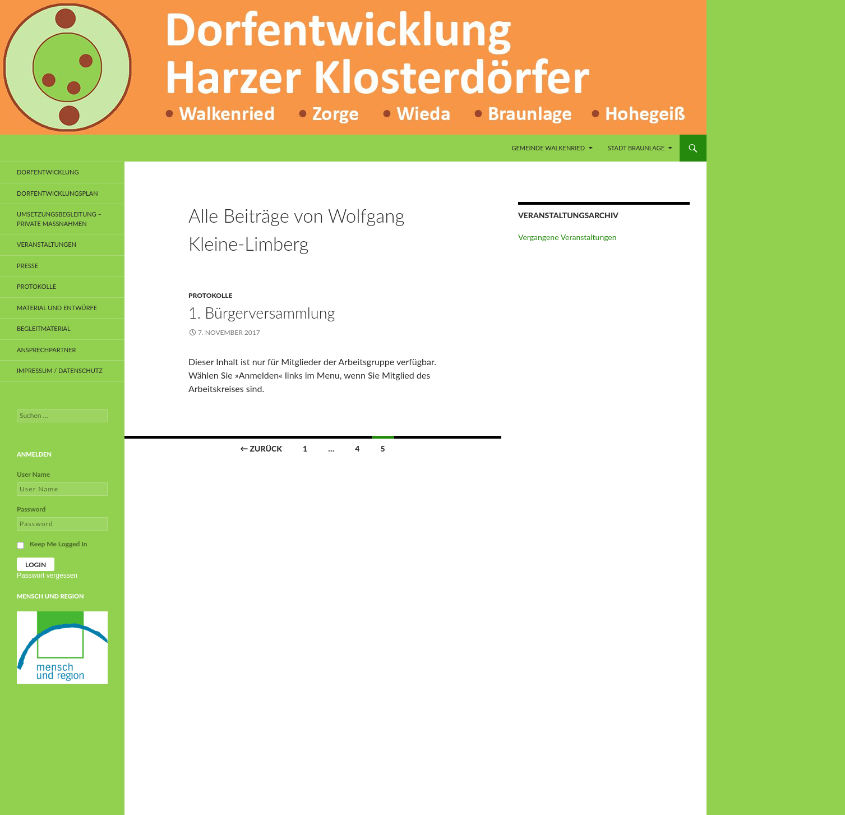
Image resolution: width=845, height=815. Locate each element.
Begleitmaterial (44, 328)
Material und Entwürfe (57, 307)
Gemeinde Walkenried (548, 147)
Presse (27, 265)
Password (31, 509)
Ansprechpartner (46, 349)
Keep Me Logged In (58, 544)
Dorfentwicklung (48, 172)
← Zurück (261, 448)
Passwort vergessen (47, 575)
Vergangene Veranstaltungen (567, 237)
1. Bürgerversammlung (261, 312)
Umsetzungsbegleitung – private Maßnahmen (59, 218)
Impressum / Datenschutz (60, 370)
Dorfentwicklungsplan (57, 193)
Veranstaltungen (46, 244)
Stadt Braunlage (636, 147)
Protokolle (210, 295)
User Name (33, 474)
